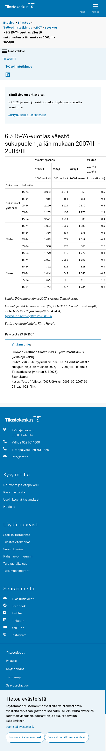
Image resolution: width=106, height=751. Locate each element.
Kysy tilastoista (14, 492)
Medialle (9, 506)
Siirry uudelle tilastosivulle (27, 115)
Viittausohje (21, 344)
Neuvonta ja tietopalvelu (21, 485)
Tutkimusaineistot (16, 570)
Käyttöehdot (15, 669)
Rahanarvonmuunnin (18, 556)
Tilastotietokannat (16, 542)
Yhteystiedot (15, 652)
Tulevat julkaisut (15, 563)
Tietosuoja (13, 677)
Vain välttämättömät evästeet (67, 737)
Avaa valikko (13, 51)
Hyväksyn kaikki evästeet (25, 737)
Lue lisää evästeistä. (20, 727)
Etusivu (8, 22)
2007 (38, 27)
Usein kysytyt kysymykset (21, 499)
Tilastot (23, 22)
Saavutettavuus (17, 685)
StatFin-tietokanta (16, 535)
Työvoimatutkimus (17, 27)
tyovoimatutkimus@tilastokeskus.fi (28, 316)
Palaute (11, 660)
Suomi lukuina (13, 549)
